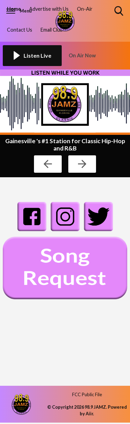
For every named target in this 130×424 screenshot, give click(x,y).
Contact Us (19, 30)
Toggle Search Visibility (119, 11)
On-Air (85, 9)
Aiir (89, 413)
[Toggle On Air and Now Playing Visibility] (98, 55)
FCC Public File (87, 394)
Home (14, 9)
